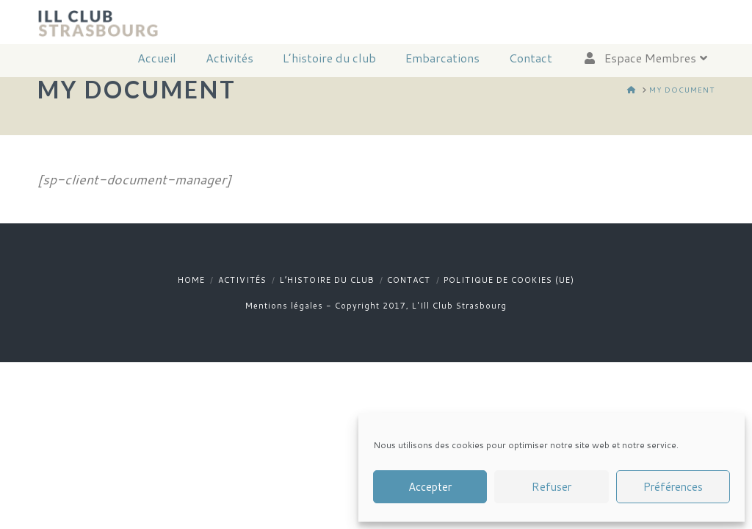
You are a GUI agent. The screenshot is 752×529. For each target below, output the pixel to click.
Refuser (551, 486)
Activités (242, 280)
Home (191, 280)
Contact (408, 280)
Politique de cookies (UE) (509, 280)
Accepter (430, 486)
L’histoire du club (327, 280)
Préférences (673, 486)
